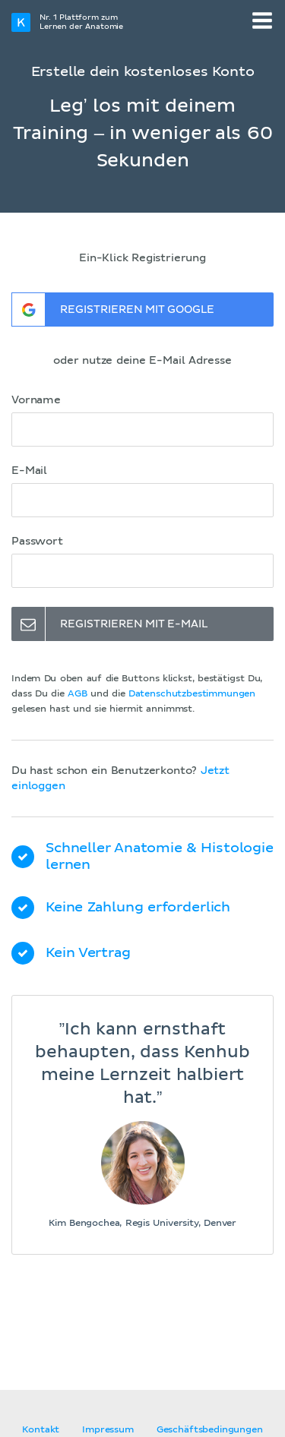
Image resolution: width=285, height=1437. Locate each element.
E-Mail (29, 471)
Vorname (36, 400)
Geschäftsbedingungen (210, 1430)
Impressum (108, 1430)
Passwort (37, 541)
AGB (77, 694)
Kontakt (40, 1430)
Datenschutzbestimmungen (191, 694)
